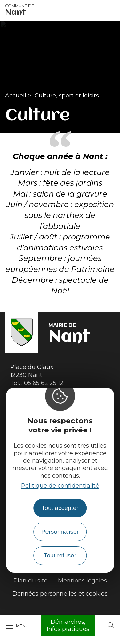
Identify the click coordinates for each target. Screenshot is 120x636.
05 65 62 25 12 (43, 383)
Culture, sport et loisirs (67, 95)
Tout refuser (60, 555)
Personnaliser (60, 531)
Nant (19, 10)
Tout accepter (60, 508)
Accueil (15, 95)
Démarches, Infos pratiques (68, 625)
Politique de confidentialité (60, 485)
